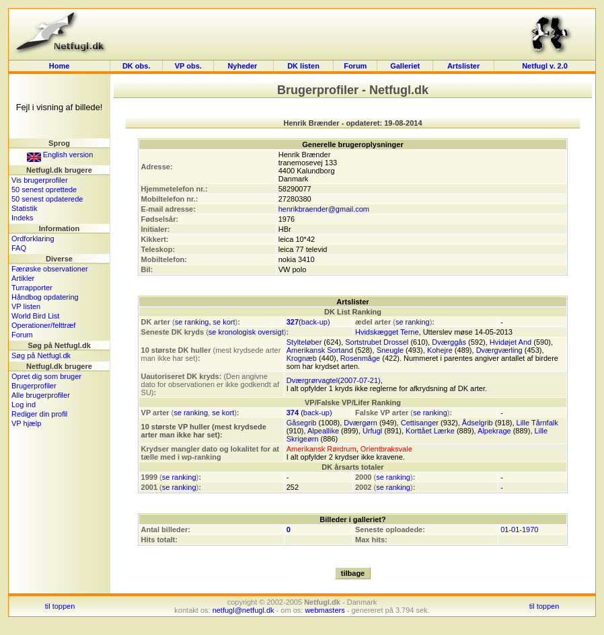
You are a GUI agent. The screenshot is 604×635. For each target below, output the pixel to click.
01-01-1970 (519, 529)
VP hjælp (26, 423)
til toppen (60, 606)
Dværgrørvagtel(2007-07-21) (334, 380)
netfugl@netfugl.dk (243, 610)
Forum (355, 66)
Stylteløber (304, 342)
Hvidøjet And (510, 342)
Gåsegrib (302, 423)
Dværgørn (360, 423)
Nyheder (243, 66)
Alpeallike (323, 431)
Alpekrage (494, 431)
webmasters (324, 610)
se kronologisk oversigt (246, 332)
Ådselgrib (477, 423)
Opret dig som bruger (46, 376)
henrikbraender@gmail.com (323, 209)
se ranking (192, 322)
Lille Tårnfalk (537, 423)
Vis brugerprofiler (39, 180)
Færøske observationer (49, 269)
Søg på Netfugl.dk (41, 355)
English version (60, 155)
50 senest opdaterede (47, 199)
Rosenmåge (360, 358)
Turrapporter (31, 288)
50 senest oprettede (44, 189)
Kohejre (440, 350)
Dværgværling (499, 350)
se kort (224, 322)
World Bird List (35, 316)
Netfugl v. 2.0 (545, 66)
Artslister (463, 66)
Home (59, 66)
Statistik (24, 208)
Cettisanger (420, 423)
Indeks (22, 218)
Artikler (22, 278)
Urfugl (372, 431)
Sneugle (390, 350)
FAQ (18, 248)
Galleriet (405, 66)
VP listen (25, 306)
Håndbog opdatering (45, 297)
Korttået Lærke (430, 431)
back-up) (315, 322)
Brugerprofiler (33, 386)
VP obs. (188, 66)
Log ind (23, 404)
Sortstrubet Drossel (376, 342)
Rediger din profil (39, 414)
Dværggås (449, 342)
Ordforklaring (32, 239)
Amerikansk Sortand (320, 350)
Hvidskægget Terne (387, 332)
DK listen (303, 66)
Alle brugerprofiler (40, 395)
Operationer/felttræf (43, 325)
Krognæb (302, 358)
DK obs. (136, 66)
